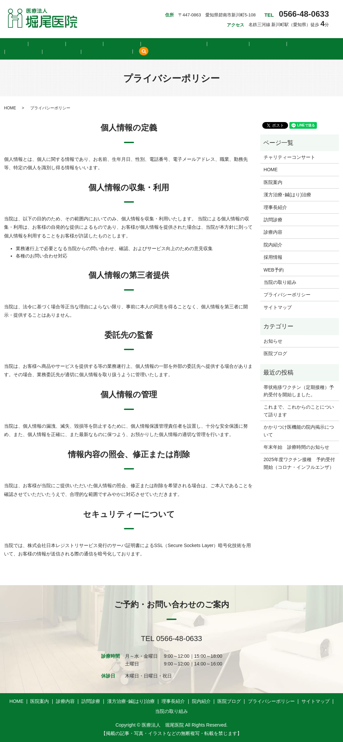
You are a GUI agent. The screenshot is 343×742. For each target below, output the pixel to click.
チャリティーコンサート (289, 157)
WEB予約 (297, 43)
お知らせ (273, 340)
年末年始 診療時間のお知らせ (296, 446)
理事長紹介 (176, 43)
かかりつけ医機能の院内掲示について (299, 430)
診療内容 (61, 43)
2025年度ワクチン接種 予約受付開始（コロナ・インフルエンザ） (299, 462)
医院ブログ (237, 43)
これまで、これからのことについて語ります (299, 410)
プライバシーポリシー (287, 294)
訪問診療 (89, 43)
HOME (7, 43)
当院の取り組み (25, 52)
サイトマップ (278, 306)
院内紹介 (207, 43)
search (58, 52)
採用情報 (268, 43)
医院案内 (32, 43)
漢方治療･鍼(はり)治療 (131, 43)
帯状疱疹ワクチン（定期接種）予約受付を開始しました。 (299, 390)
